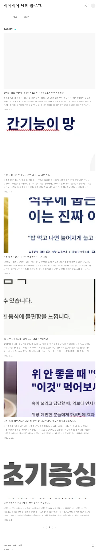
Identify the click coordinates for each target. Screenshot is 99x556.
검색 (86, 6)
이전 (45, 527)
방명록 (27, 16)
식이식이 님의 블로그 (23, 6)
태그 (15, 16)
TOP (93, 546)
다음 (54, 527)
